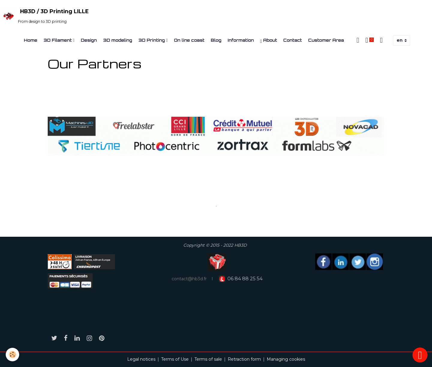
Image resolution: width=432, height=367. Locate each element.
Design (89, 40)
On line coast (189, 40)
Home (31, 40)
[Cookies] (13, 354)
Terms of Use (175, 359)
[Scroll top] (420, 354)
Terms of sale (208, 359)
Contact (292, 40)
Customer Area (326, 40)
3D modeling (117, 40)
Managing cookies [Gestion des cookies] (286, 359)
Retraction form (244, 359)
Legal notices (141, 359)
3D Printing (152, 40)
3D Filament (58, 40)
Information (241, 40)
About (268, 41)
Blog (216, 40)
